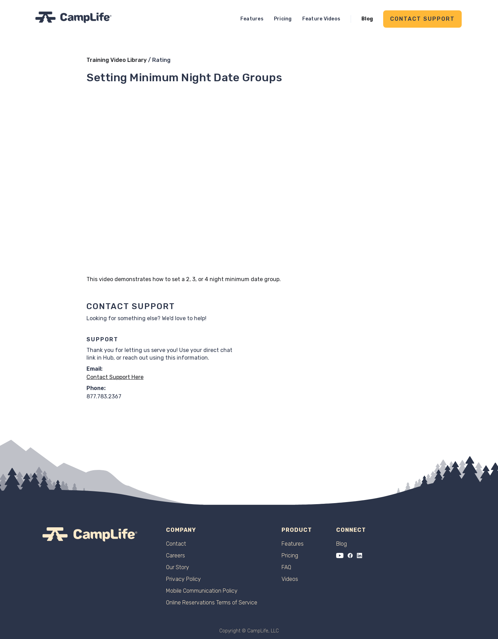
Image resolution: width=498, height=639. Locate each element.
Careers (175, 555)
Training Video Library (116, 60)
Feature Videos (321, 19)
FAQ (286, 567)
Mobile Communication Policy (202, 591)
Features (252, 19)
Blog (367, 19)
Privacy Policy (183, 579)
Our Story (177, 567)
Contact (176, 544)
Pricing (283, 19)
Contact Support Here (115, 377)
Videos (290, 579)
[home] (73, 17)
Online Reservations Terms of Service (211, 602)
